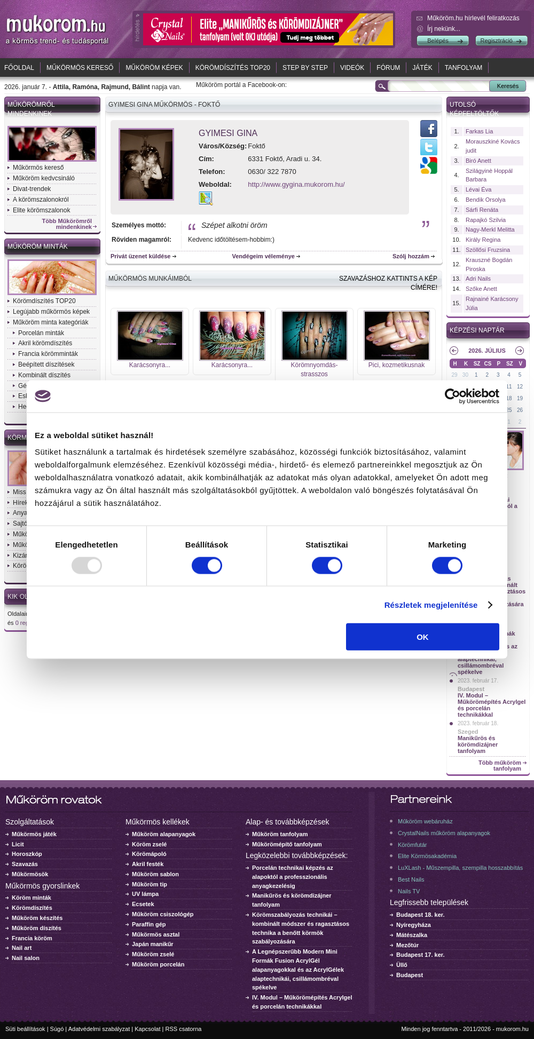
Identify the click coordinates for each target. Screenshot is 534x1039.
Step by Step (305, 68)
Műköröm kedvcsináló (44, 178)
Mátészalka (411, 935)
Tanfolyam (464, 68)
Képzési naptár (477, 330)
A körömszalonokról (41, 199)
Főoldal (19, 68)
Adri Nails (478, 278)
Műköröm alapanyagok (163, 834)
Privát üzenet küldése (141, 256)
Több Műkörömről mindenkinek (67, 224)
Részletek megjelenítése (431, 604)
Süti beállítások (25, 1029)
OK (423, 636)
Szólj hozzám (410, 256)
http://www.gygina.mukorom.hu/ (296, 184)
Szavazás (25, 864)
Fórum (388, 68)
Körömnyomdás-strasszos (313, 369)
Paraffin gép (149, 924)
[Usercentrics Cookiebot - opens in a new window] (452, 396)
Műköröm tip (149, 884)
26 (520, 410)
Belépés (438, 40)
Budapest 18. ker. (420, 914)
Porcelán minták (41, 333)
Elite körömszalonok (41, 210)
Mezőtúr (407, 945)
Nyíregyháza (413, 925)
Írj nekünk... (443, 29)
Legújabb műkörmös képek (51, 311)
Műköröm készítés (37, 918)
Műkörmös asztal (155, 934)
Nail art (22, 948)
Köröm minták (31, 897)
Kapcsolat (147, 1029)
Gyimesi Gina (228, 133)
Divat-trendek (32, 189)
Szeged (468, 731)
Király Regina (483, 239)
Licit (18, 844)
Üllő (401, 965)
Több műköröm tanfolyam (499, 766)
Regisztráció (496, 40)
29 (454, 375)
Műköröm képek (154, 68)
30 (465, 375)
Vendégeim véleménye (263, 256)
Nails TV (409, 891)
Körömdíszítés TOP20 (232, 68)
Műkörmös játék (34, 834)
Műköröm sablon (155, 874)
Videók (352, 68)
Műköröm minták (37, 246)
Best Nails (411, 879)
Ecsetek (143, 904)
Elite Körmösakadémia (427, 856)
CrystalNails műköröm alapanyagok (444, 833)
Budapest (471, 689)
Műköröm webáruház (425, 821)
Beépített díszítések (46, 364)
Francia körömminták (48, 354)
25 (509, 410)
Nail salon (26, 958)
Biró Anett (478, 160)
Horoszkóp (27, 854)
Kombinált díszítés (44, 375)
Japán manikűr (153, 944)
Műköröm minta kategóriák (50, 322)
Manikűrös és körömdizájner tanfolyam (478, 744)
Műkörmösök (30, 874)
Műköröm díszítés (36, 928)
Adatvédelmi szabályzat (99, 1029)
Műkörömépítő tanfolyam (287, 844)
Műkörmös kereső (79, 68)
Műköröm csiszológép (163, 914)
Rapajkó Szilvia (486, 220)
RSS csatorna (184, 1029)
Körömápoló (149, 854)
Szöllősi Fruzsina (488, 250)
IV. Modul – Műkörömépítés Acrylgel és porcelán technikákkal (491, 705)
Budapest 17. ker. (420, 954)
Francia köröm (32, 938)
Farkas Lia (479, 131)
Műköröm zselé (153, 954)
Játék (422, 68)
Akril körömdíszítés (45, 343)
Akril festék (147, 864)
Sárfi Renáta (482, 210)
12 (520, 387)
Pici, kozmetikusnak (396, 365)
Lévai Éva (478, 189)
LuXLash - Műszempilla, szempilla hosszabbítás (460, 867)
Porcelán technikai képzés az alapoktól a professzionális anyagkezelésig (292, 876)
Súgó (57, 1029)
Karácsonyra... (149, 365)
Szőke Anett (481, 288)
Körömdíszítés (32, 908)
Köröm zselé (149, 844)
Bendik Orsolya (486, 199)
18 (509, 398)
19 (520, 398)
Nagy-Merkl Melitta (490, 229)
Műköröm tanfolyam (280, 834)
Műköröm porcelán (158, 964)
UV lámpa (145, 894)
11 (509, 387)
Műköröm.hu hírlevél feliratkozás (473, 18)
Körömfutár (412, 845)
